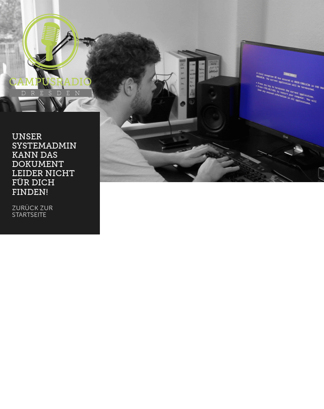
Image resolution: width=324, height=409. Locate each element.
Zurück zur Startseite (32, 211)
